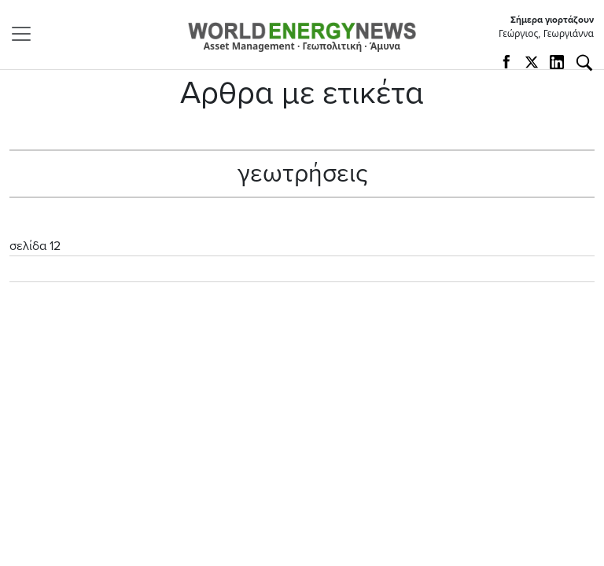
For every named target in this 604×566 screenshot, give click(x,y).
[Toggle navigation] (25, 34)
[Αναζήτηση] (584, 62)
